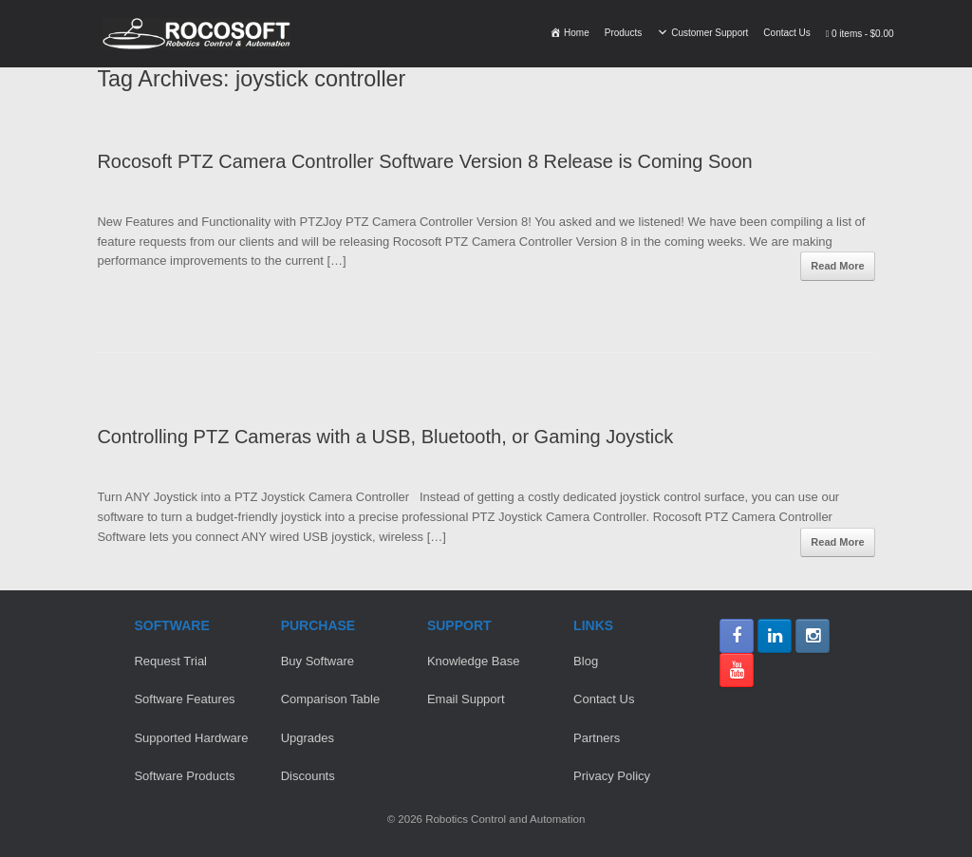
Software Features (184, 699)
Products (623, 33)
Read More (837, 265)
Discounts (308, 776)
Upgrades (307, 738)
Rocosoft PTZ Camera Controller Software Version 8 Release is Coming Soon (424, 161)
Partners (596, 738)
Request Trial (170, 661)
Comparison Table (331, 699)
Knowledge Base (473, 661)
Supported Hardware (191, 738)
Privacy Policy (611, 776)
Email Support (466, 699)
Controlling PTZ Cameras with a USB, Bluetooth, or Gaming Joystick (385, 436)
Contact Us (786, 33)
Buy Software (317, 661)
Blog (585, 661)
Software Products (184, 776)
